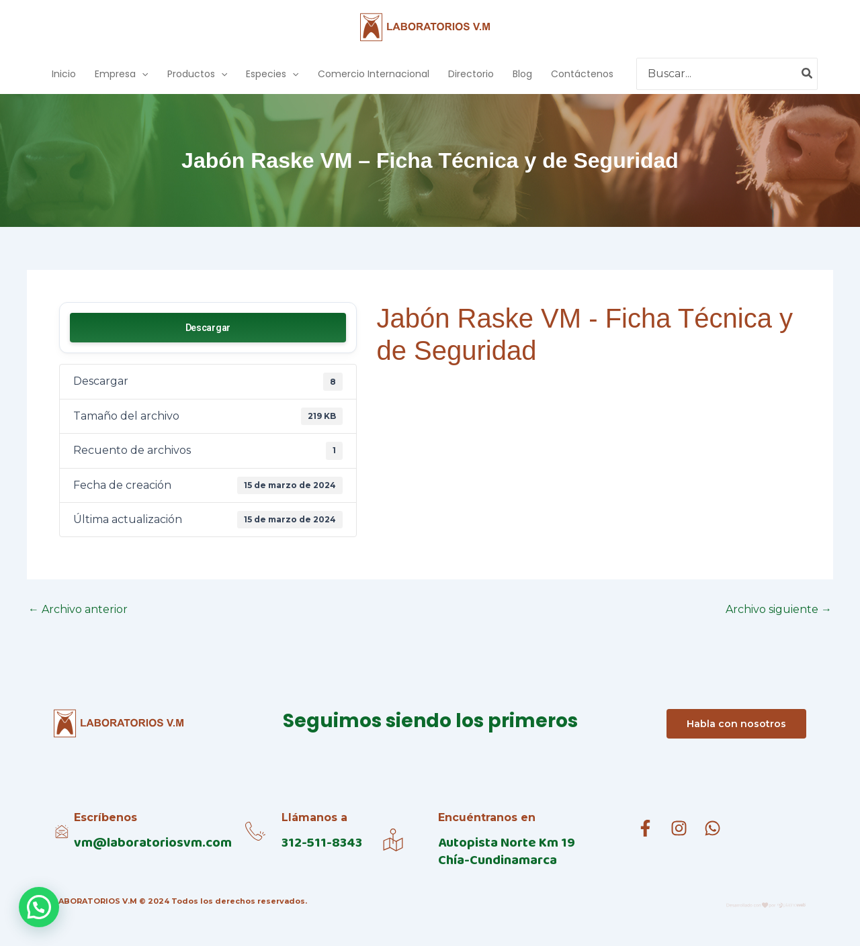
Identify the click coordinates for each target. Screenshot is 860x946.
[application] (142, 74)
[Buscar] (807, 73)
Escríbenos (105, 817)
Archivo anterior (78, 609)
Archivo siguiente (779, 609)
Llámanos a (314, 817)
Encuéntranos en (486, 817)
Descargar (207, 327)
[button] (39, 907)
